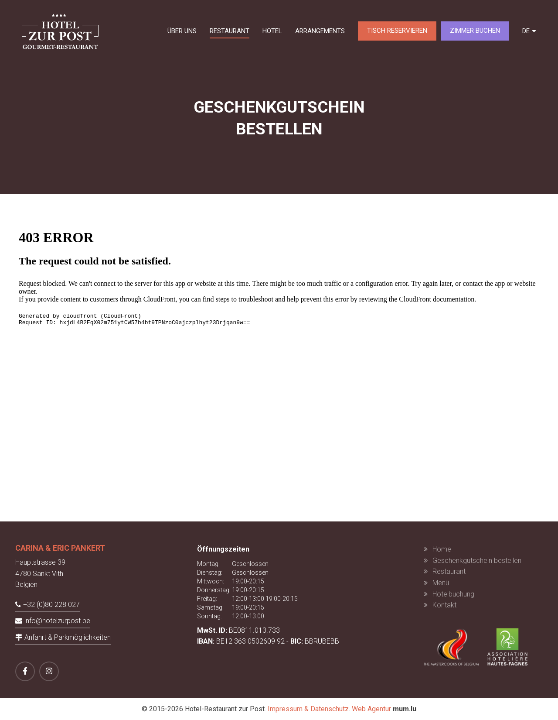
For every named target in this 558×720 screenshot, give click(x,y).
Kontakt (444, 605)
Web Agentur (371, 709)
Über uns (182, 31)
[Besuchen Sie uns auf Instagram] (49, 671)
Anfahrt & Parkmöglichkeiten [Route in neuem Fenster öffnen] (67, 637)
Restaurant (229, 31)
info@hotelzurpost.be (57, 621)
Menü (440, 583)
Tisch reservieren (397, 30)
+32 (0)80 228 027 (51, 604)
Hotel (272, 31)
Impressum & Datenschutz (308, 709)
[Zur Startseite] (60, 31)
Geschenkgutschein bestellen (476, 560)
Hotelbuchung (453, 594)
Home (441, 549)
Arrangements (320, 31)
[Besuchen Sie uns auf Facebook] (25, 671)
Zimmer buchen (475, 30)
